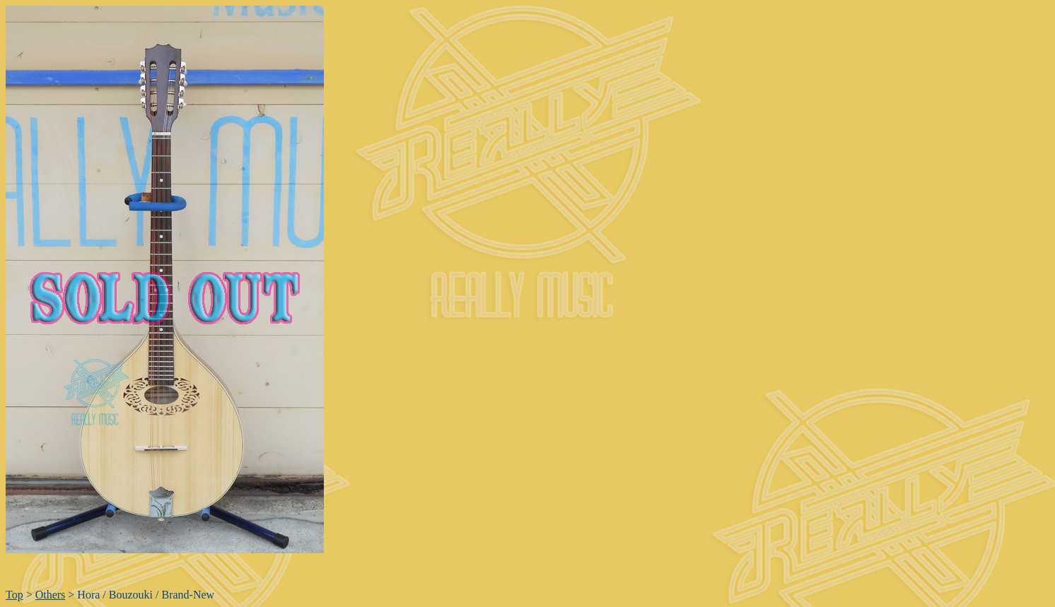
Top (14, 595)
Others (50, 595)
